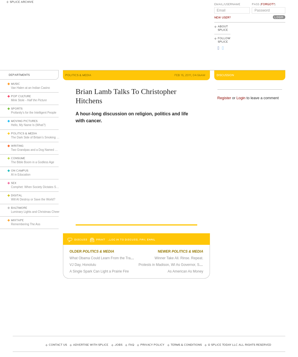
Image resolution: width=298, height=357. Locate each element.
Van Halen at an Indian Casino (30, 87)
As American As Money (185, 271)
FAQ (131, 345)
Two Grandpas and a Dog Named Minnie (37, 149)
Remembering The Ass (25, 224)
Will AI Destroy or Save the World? (33, 199)
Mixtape (17, 220)
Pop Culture (21, 96)
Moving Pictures (24, 121)
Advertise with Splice (90, 345)
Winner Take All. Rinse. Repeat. (178, 258)
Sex (13, 183)
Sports (17, 108)
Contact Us (58, 345)
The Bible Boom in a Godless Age (32, 162)
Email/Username (227, 4)
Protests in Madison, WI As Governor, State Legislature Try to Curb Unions (196, 265)
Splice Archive (21, 2)
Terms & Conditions (186, 345)
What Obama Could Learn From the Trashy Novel (110, 258)
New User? (222, 17)
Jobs (118, 345)
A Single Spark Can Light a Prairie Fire (99, 271)
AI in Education (20, 174)
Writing (17, 146)
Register (224, 98)
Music (15, 84)
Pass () (263, 4)
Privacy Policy (152, 345)
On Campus (19, 170)
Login (240, 98)
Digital (16, 195)
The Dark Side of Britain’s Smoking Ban (36, 137)
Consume (18, 158)
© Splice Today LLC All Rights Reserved (239, 345)
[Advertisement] (259, 46)
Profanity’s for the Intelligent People (34, 112)
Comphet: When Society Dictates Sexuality (38, 187)
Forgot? (268, 4)
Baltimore (19, 208)
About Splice (223, 28)
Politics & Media (24, 133)
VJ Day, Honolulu (83, 265)
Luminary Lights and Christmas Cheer (35, 211)
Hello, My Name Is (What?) (28, 125)
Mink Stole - (29, 100)
